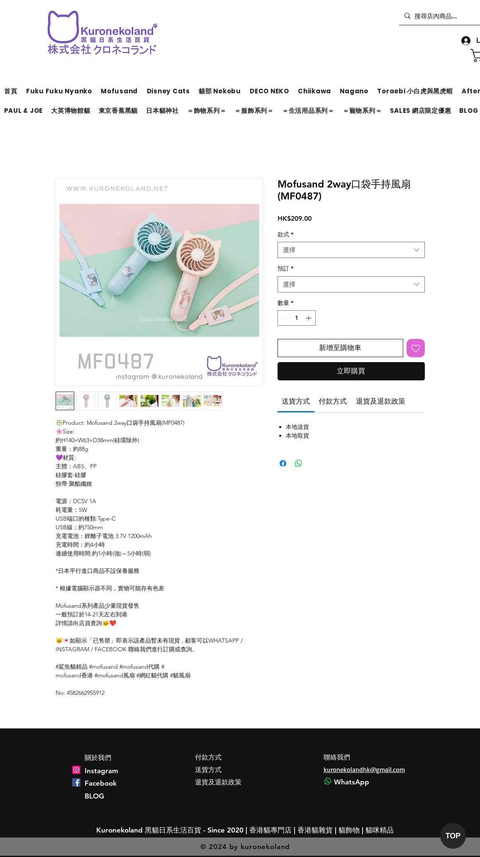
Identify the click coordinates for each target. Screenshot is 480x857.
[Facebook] (76, 782)
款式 (285, 234)
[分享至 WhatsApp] (299, 463)
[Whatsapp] (328, 781)
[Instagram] (76, 770)
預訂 (285, 268)
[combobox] (351, 250)
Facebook (101, 783)
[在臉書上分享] (283, 463)
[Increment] (309, 318)
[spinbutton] (296, 318)
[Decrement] (284, 318)
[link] (296, 401)
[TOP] (453, 836)
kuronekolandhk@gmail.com (364, 769)
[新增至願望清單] (416, 348)
